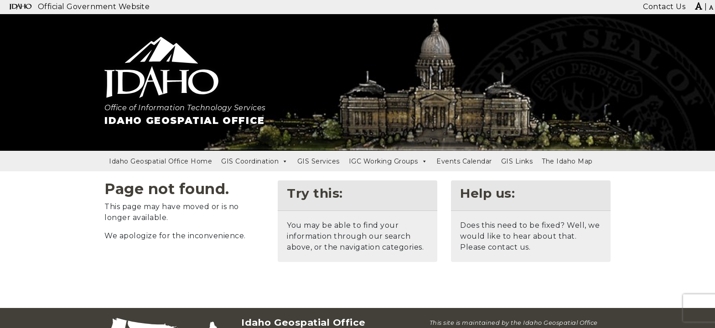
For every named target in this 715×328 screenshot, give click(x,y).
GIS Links (517, 161)
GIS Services (318, 161)
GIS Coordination (254, 161)
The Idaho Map (567, 161)
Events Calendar (464, 161)
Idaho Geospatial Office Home (160, 161)
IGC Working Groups (388, 161)
